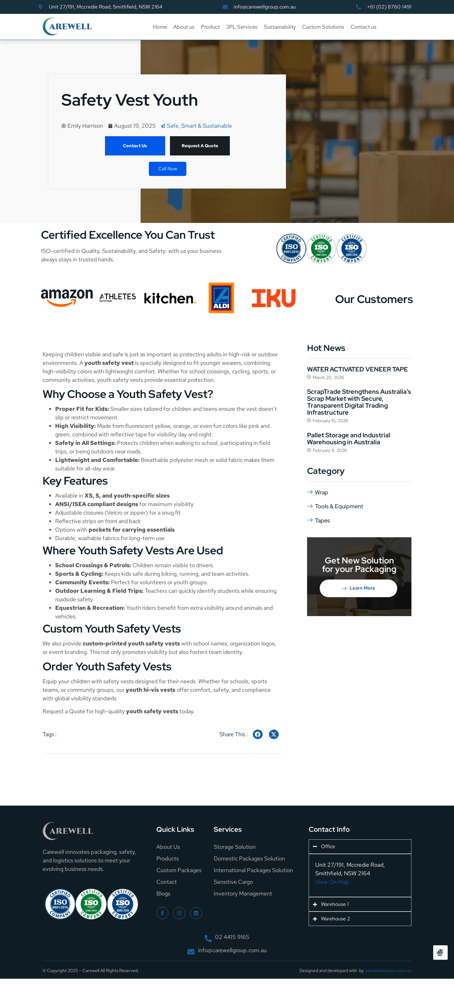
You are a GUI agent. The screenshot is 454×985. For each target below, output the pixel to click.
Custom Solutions (323, 26)
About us (184, 26)
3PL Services (242, 26)
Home (160, 26)
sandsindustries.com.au (388, 970)
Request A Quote (200, 146)
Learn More (358, 588)
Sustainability (280, 26)
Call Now (167, 169)
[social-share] (258, 734)
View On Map (332, 881)
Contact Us (135, 146)
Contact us (363, 26)
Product (210, 26)
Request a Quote (64, 711)
